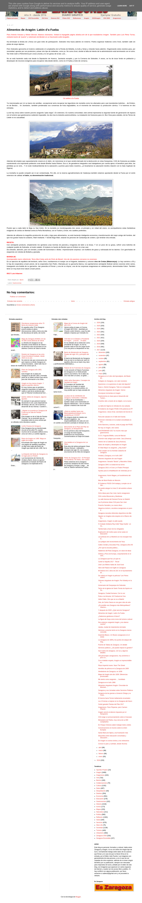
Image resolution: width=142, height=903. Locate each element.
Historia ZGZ (55, 18)
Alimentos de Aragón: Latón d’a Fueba (111, 613)
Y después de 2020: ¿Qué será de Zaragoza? (114, 610)
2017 (99, 350)
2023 (99, 332)
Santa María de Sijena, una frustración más (113, 733)
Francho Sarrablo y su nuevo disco (110, 505)
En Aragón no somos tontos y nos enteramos (113, 741)
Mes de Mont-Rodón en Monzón (109, 480)
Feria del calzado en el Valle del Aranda (111, 417)
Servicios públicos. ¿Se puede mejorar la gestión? (115, 648)
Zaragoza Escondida (103, 838)
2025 (99, 326)
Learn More (122, 6)
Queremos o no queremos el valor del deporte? (114, 384)
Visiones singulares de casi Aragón (110, 459)
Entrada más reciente (14, 301)
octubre (101, 358)
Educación (100, 799)
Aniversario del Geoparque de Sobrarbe (112, 585)
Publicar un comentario (18, 297)
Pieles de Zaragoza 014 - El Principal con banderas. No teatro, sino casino (77, 459)
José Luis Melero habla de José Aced (111, 565)
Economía (99, 796)
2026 (99, 322)
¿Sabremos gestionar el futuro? (109, 616)
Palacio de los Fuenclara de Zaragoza (77, 368)
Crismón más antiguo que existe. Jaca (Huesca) (114, 438)
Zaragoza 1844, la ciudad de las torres (111, 465)
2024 (99, 329)
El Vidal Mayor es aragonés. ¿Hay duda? (112, 448)
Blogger (78, 897)
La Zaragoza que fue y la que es (109, 559)
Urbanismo (100, 833)
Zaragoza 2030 (101, 836)
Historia (99, 804)
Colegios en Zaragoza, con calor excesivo (112, 381)
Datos (98, 788)
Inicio (73, 301)
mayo (101, 373)
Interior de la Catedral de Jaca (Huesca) (112, 442)
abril (100, 747)
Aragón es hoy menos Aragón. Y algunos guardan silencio (33, 384)
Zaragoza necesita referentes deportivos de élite (114, 513)
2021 (99, 338)
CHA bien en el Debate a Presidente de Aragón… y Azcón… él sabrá (76, 340)
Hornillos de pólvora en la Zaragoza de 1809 (113, 668)
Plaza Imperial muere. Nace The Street (111, 665)
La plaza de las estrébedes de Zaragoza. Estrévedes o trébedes (75, 397)
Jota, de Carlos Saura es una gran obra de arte (114, 602)
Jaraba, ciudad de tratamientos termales (112, 627)
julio (100, 367)
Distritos (99, 793)
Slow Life (99, 825)
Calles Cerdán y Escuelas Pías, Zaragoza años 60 (115, 545)
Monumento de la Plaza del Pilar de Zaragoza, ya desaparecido (76, 428)
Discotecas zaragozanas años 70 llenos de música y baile (33, 324)
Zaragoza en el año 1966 (106, 682)
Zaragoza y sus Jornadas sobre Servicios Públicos (115, 690)
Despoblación (101, 791)
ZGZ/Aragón (96, 18)
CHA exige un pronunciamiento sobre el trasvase (115, 717)
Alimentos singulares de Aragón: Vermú (111, 390)
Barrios (98, 780)
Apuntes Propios (102, 770)
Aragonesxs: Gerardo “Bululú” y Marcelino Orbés (115, 461)
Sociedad (99, 828)
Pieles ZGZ (66, 18)
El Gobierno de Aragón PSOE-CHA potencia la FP (115, 409)
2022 (99, 335)
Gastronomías (17, 283)
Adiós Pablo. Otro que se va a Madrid (111, 599)
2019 (99, 344)
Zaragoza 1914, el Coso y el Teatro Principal (113, 468)
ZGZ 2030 (106, 18)
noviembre (102, 355)
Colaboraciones (101, 783)
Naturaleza (100, 812)
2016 (99, 760)
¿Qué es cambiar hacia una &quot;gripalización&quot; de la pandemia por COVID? (74, 413)
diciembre (102, 352)
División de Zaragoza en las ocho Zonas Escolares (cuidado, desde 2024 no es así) (33, 356)
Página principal (12, 18)
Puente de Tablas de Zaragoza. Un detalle (112, 645)
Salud (98, 820)
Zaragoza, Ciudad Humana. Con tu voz (111, 593)
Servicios (99, 822)
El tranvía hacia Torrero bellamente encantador (114, 698)
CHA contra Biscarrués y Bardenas (110, 496)
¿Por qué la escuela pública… (108, 548)
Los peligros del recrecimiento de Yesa (111, 542)
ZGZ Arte (45, 18)
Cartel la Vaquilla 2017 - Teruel (108, 562)
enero (101, 756)
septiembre (103, 361)
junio (100, 370)
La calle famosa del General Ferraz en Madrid (114, 499)
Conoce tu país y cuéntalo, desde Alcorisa (112, 744)
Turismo (99, 830)
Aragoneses (117, 18)
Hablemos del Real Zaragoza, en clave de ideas (114, 551)
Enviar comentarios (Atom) (26, 305)
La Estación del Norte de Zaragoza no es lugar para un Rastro (35, 455)
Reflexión (99, 817)
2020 (99, 341)
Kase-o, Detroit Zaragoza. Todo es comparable (114, 387)
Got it (131, 6)
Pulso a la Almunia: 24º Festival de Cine (112, 596)
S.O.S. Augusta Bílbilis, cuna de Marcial (111, 436)
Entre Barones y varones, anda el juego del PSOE (115, 425)
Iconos (98, 807)
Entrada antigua (129, 301)
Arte (97, 778)
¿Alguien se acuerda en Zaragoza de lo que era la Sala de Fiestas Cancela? (34, 412)
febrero (101, 753)
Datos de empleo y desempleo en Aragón (112, 445)
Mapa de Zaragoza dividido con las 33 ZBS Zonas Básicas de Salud (34, 340)
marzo (101, 750)
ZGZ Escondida (33, 18)
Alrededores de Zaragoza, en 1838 (110, 671)
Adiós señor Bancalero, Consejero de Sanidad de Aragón (77, 381)
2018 (99, 347)
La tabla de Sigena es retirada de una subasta (114, 406)
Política (98, 814)
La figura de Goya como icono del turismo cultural (115, 619)
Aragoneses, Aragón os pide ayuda (110, 521)
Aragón (86, 18)
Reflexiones (77, 18)
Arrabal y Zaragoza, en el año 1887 (110, 456)
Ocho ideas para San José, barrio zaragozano (114, 493)
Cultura (98, 785)
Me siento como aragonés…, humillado (111, 679)
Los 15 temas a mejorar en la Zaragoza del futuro (115, 701)
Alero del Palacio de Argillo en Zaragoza (112, 568)
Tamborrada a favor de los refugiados (111, 529)
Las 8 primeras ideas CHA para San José (112, 502)
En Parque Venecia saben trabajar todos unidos (114, 725)
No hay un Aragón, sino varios (108, 428)
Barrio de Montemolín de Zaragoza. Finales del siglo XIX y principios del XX (76, 354)
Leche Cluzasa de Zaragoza (31, 426)
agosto (101, 364)
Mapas (23, 18)
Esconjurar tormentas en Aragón (109, 393)
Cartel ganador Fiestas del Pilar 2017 (111, 704)
